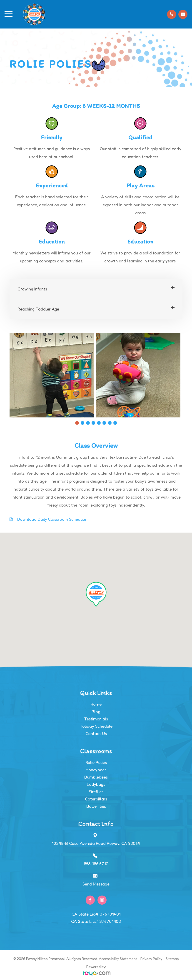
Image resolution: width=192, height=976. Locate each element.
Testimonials (96, 718)
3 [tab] (88, 423)
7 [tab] (110, 423)
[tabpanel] (53, 375)
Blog (96, 711)
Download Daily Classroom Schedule (51, 519)
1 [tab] (77, 423)
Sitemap (172, 958)
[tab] (96, 289)
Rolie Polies (96, 762)
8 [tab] (115, 423)
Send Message (96, 883)
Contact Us (96, 733)
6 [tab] (104, 423)
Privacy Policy (151, 958)
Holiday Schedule (96, 726)
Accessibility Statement (118, 958)
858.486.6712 (96, 863)
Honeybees (96, 769)
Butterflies (96, 806)
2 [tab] (82, 423)
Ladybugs (96, 784)
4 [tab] (93, 423)
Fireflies (96, 791)
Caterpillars (96, 798)
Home (96, 704)
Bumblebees (96, 776)
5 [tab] (99, 423)
